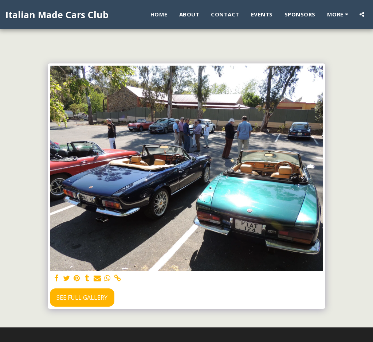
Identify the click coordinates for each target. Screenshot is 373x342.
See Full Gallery (81, 298)
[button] (362, 14)
